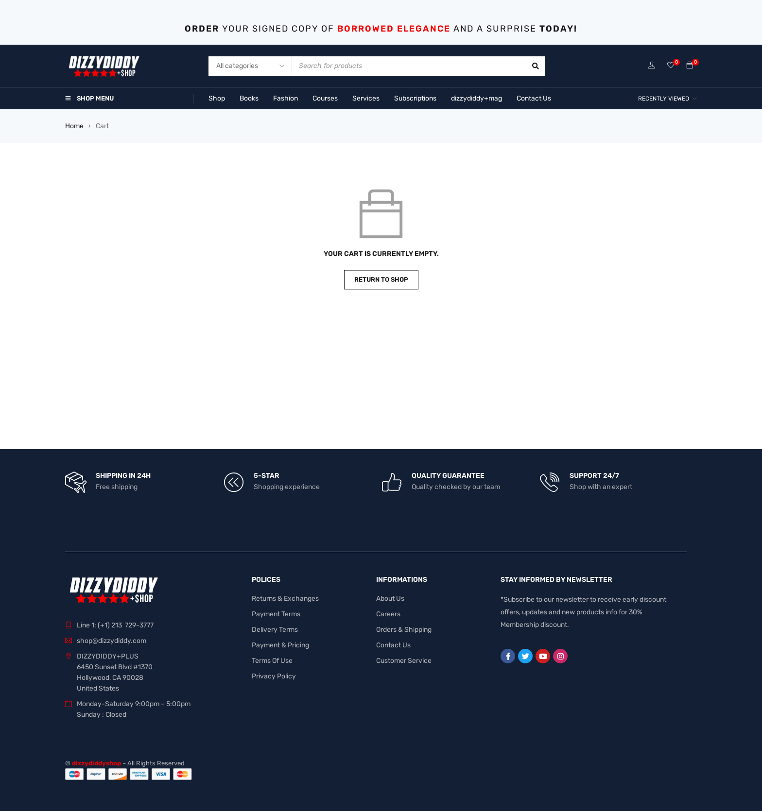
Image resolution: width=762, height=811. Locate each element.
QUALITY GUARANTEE (448, 476)
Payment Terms (276, 614)
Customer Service (404, 661)
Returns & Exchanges (285, 598)
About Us (390, 598)
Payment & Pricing (280, 645)
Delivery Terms (275, 629)
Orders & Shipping (404, 629)
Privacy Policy (274, 676)
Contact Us (393, 645)
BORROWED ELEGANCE (394, 28)
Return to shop (381, 279)
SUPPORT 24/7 (594, 476)
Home (74, 126)
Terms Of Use (272, 661)
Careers (388, 614)
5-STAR (266, 476)
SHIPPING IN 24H (123, 476)
